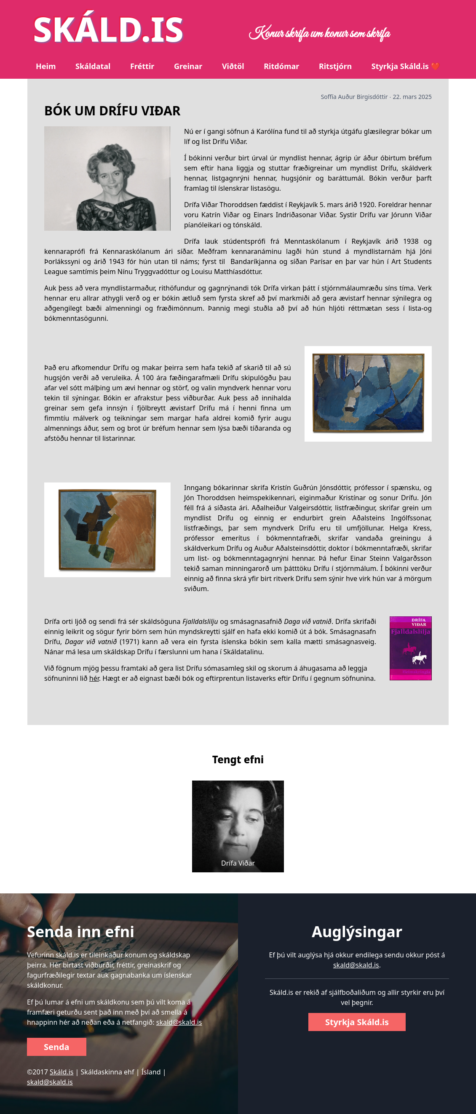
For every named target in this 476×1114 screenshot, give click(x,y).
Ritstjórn (335, 66)
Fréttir (142, 66)
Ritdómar (281, 66)
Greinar (188, 66)
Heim (46, 66)
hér (94, 678)
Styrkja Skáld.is (357, 1022)
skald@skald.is (179, 1022)
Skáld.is (61, 1072)
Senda (57, 1047)
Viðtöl (233, 66)
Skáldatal (92, 66)
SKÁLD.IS (108, 28)
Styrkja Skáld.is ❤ (406, 66)
